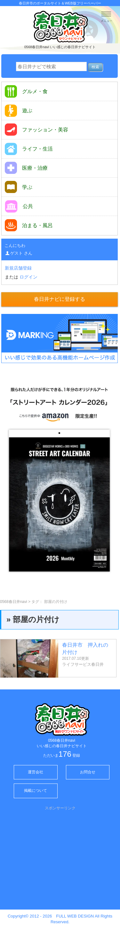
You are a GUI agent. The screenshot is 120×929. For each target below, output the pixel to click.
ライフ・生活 (29, 149)
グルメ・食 (26, 91)
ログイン (28, 276)
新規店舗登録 (18, 268)
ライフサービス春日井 (83, 664)
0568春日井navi (13, 601)
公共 (19, 206)
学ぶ (18, 187)
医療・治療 (26, 168)
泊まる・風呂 (29, 225)
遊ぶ (18, 110)
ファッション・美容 (36, 129)
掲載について (35, 790)
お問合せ (87, 772)
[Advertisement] (60, 855)
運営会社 (35, 772)
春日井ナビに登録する (59, 299)
